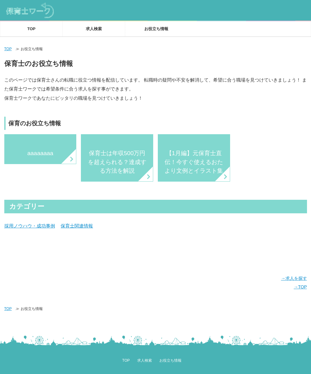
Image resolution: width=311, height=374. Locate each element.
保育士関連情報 (77, 225)
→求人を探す (294, 278)
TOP (31, 28)
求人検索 (94, 28)
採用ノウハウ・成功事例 (29, 225)
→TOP (300, 286)
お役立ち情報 (156, 28)
